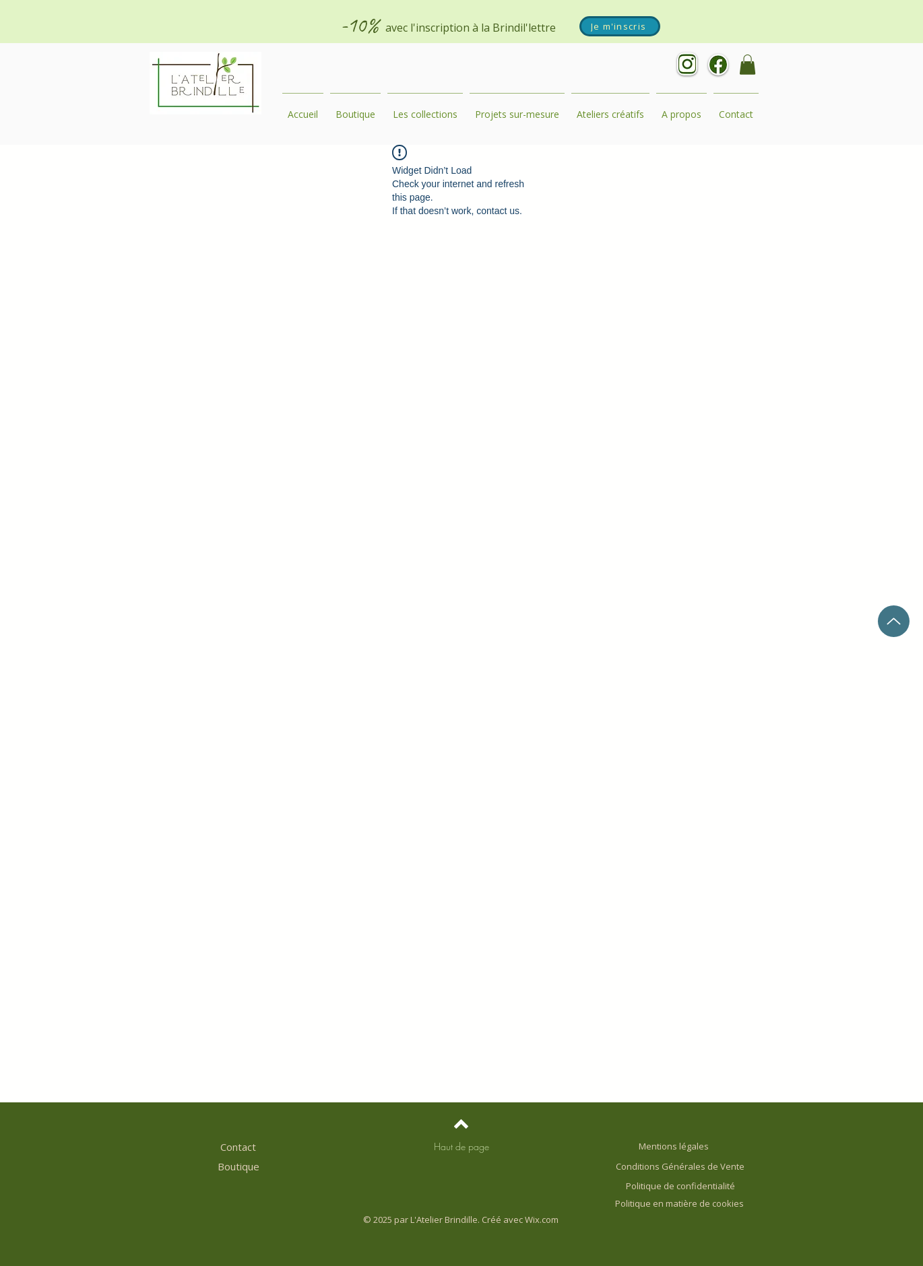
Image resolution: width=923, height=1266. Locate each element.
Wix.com (542, 1219)
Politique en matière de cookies (680, 1203)
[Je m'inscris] (619, 26)
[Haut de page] (461, 1147)
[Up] (894, 621)
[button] (747, 65)
